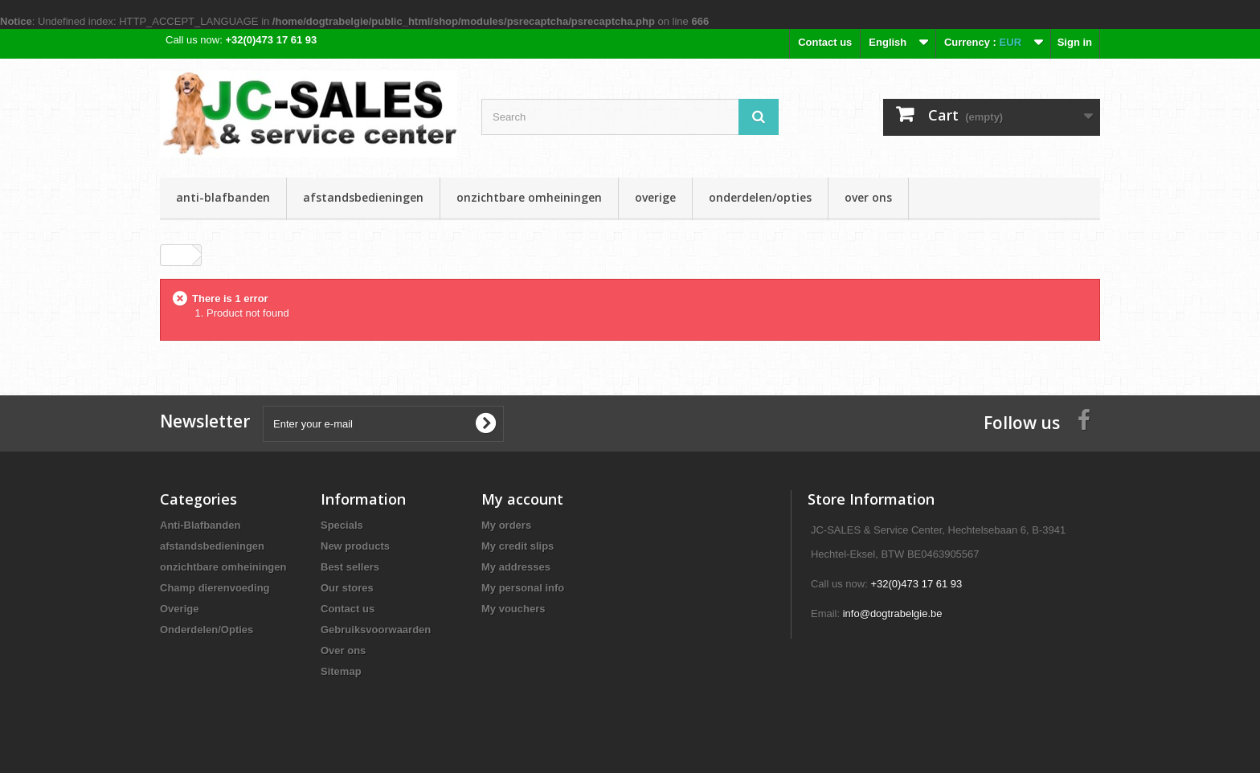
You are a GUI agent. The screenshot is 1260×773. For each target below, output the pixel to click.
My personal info (522, 588)
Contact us (825, 42)
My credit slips (517, 546)
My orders (506, 525)
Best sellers (350, 567)
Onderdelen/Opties (760, 197)
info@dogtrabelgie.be (893, 613)
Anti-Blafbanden (223, 197)
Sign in (1075, 42)
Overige (655, 197)
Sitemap (341, 671)
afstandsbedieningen (363, 197)
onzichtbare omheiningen (529, 197)
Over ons (868, 197)
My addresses (515, 567)
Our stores (347, 588)
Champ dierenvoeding (215, 588)
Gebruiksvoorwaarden (376, 630)
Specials (342, 525)
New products (355, 546)
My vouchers (513, 609)
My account (522, 499)
